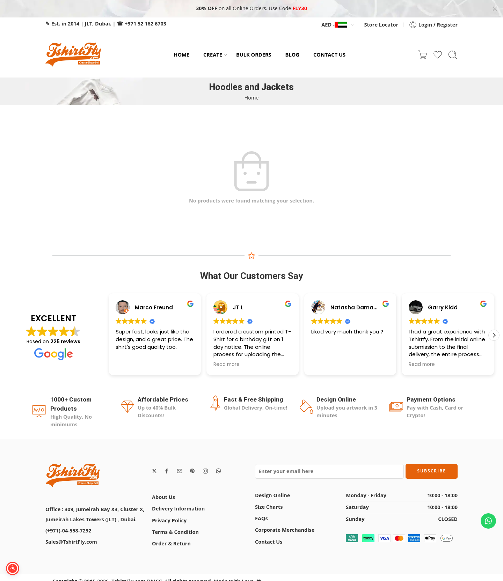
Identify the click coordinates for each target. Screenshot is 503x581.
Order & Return (171, 543)
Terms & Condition (175, 532)
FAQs (261, 518)
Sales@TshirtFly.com (71, 541)
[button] (494, 335)
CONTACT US (329, 54)
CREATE (212, 54)
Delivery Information (178, 508)
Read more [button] (226, 364)
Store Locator (381, 24)
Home (252, 97)
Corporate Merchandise (284, 530)
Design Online (272, 495)
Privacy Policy (169, 520)
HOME (181, 54)
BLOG (292, 54)
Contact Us (268, 541)
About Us (163, 497)
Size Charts (269, 506)
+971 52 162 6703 (145, 23)
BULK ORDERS (253, 54)
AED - (334, 24)
